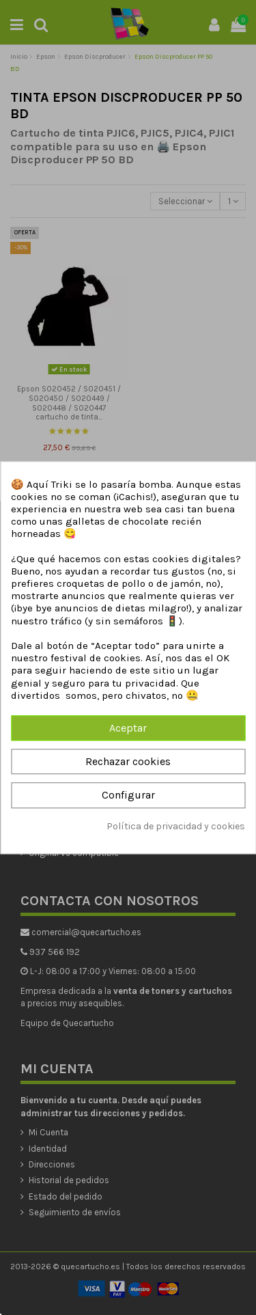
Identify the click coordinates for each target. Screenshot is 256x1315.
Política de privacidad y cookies (175, 826)
